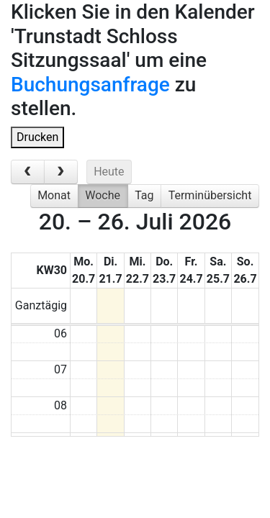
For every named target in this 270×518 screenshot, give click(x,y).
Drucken (37, 137)
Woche (102, 195)
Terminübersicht (210, 195)
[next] (61, 172)
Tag (144, 195)
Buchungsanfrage (90, 84)
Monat (54, 195)
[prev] (28, 172)
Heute (109, 171)
